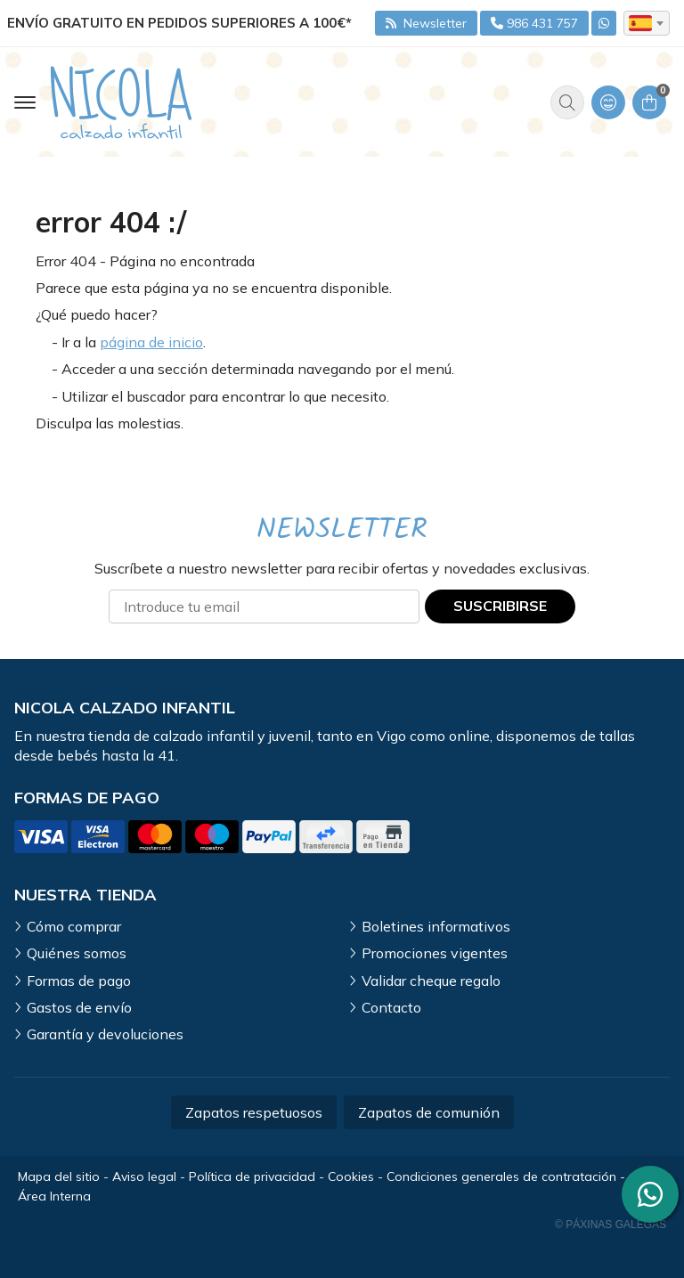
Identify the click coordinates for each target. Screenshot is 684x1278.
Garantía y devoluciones (105, 1034)
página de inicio (151, 342)
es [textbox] (640, 23)
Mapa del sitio (59, 1176)
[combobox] (646, 23)
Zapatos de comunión (429, 1112)
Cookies (351, 1176)
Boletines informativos (436, 926)
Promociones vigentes (435, 953)
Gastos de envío (79, 1007)
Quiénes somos (76, 953)
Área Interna (54, 1196)
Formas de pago (79, 980)
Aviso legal (144, 1176)
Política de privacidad (252, 1176)
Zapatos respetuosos (253, 1112)
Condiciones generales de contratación (501, 1176)
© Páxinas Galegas (610, 1224)
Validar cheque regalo (431, 980)
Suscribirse (500, 606)
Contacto (391, 1007)
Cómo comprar (74, 926)
